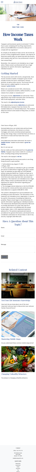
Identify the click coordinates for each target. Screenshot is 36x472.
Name (2, 227)
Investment (18, 465)
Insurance (18, 468)
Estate (18, 466)
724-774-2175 (20, 450)
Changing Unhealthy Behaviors (13, 374)
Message (3, 244)
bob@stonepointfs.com (18, 458)
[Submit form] (4, 257)
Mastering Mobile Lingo (11, 339)
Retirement (18, 463)
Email (2, 236)
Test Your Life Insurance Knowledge (15, 300)
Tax (18, 470)
